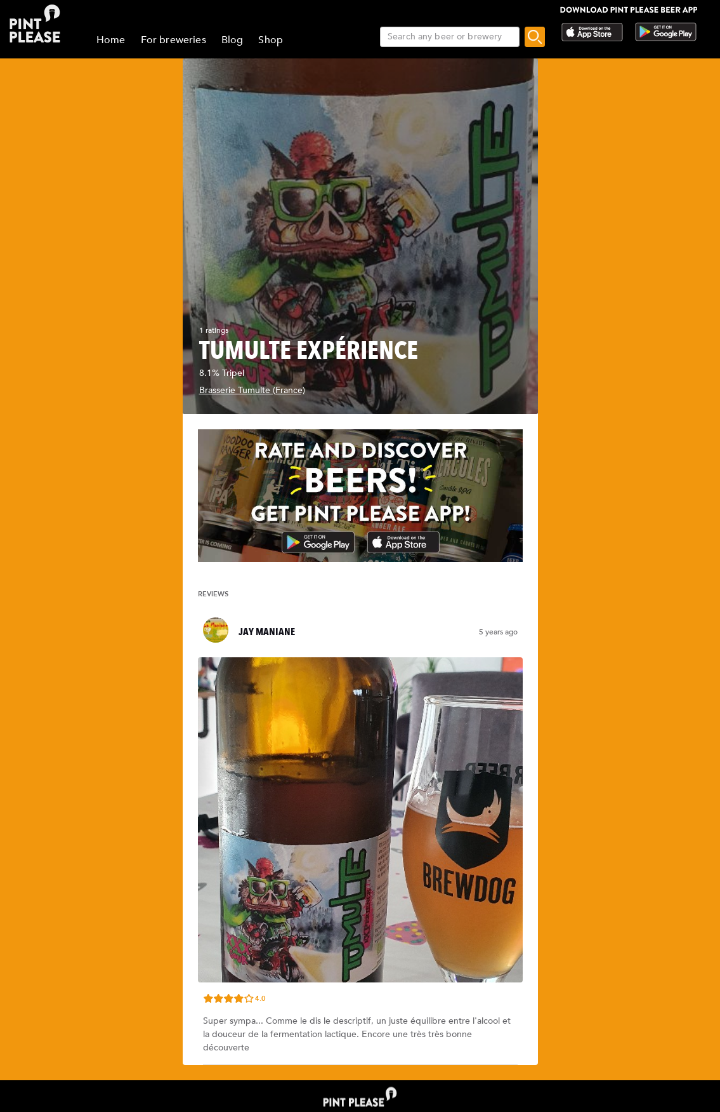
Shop (270, 40)
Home (111, 40)
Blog (232, 40)
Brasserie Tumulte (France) (252, 390)
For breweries (173, 40)
